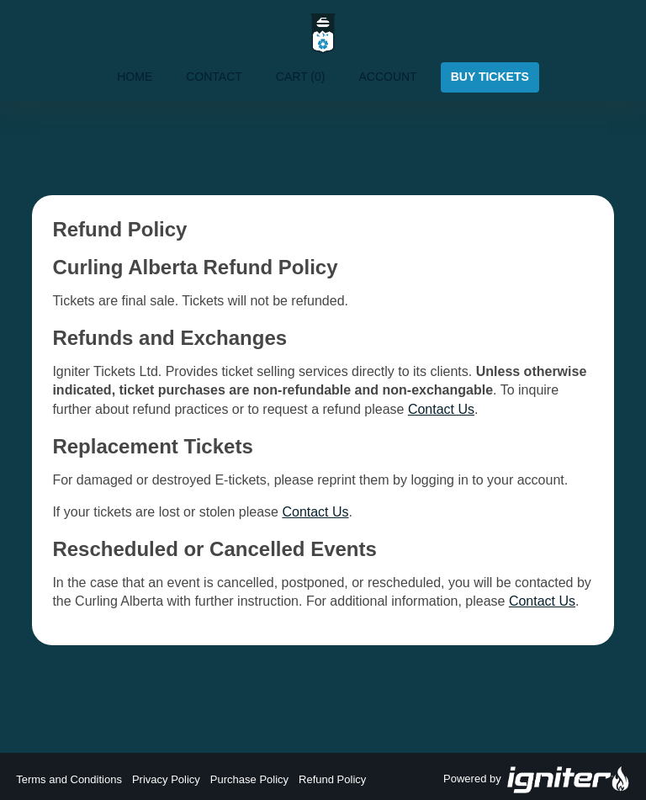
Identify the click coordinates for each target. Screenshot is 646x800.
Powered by (536, 779)
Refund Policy (332, 779)
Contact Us (441, 409)
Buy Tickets (490, 76)
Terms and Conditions (69, 779)
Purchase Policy (249, 779)
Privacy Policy (166, 779)
